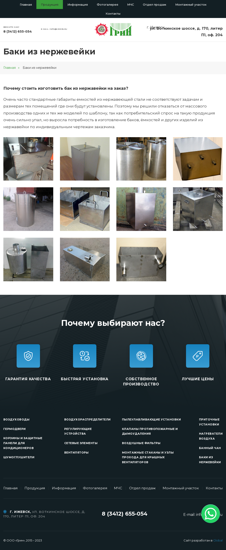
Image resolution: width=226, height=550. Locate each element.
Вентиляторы (76, 452)
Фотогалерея (107, 4)
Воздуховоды (16, 419)
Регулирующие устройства (78, 431)
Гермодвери (14, 429)
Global (218, 540)
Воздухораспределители (87, 419)
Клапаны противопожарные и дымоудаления (150, 431)
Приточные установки (209, 422)
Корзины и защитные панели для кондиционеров (22, 442)
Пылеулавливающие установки (151, 419)
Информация (77, 4)
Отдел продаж (154, 4)
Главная (26, 4)
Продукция (49, 4)
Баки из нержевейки (210, 460)
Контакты (113, 13)
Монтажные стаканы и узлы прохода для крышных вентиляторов (148, 457)
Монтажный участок (190, 4)
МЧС (130, 4)
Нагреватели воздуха (211, 436)
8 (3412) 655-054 (17, 31)
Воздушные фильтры (141, 443)
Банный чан (210, 448)
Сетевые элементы (81, 443)
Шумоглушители (18, 457)
